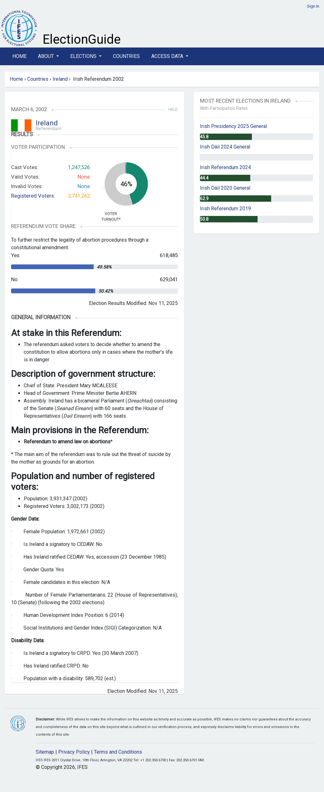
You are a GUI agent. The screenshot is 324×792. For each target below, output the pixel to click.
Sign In (313, 6)
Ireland (60, 79)
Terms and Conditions (118, 752)
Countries (126, 56)
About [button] (46, 56)
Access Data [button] (167, 56)
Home (19, 56)
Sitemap (45, 752)
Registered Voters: (33, 196)
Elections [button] (84, 56)
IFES (39, 760)
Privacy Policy (74, 752)
